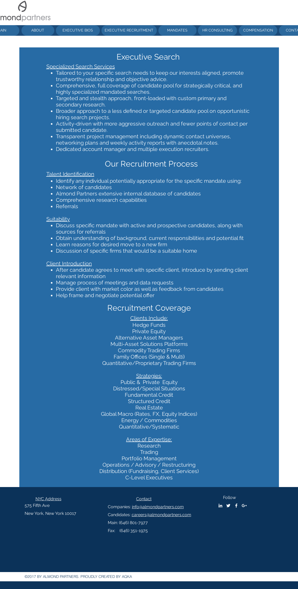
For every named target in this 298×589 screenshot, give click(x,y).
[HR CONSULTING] (217, 30)
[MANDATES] (177, 30)
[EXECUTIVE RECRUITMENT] (129, 30)
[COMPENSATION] (258, 30)
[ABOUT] (37, 30)
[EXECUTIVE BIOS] (78, 30)
